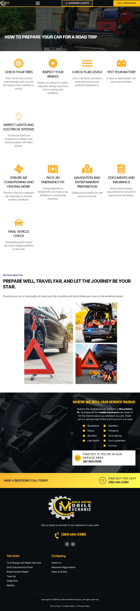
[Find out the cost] (102, 479)
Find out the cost (122, 477)
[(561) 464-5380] (57, 534)
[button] (37, 3)
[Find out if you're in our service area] (77, 457)
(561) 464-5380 (73, 533)
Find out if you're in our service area (102, 455)
